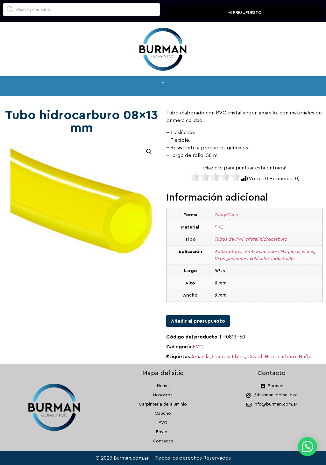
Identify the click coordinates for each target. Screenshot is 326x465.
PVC (218, 227)
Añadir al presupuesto (198, 321)
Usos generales (230, 258)
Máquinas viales (297, 251)
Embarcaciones (261, 251)
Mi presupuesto (245, 12)
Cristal (254, 356)
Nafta (305, 356)
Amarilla (200, 356)
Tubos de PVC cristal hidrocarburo (250, 239)
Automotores (228, 251)
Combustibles (228, 356)
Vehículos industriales (272, 258)
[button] (163, 84)
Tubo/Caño (226, 214)
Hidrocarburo (280, 356)
